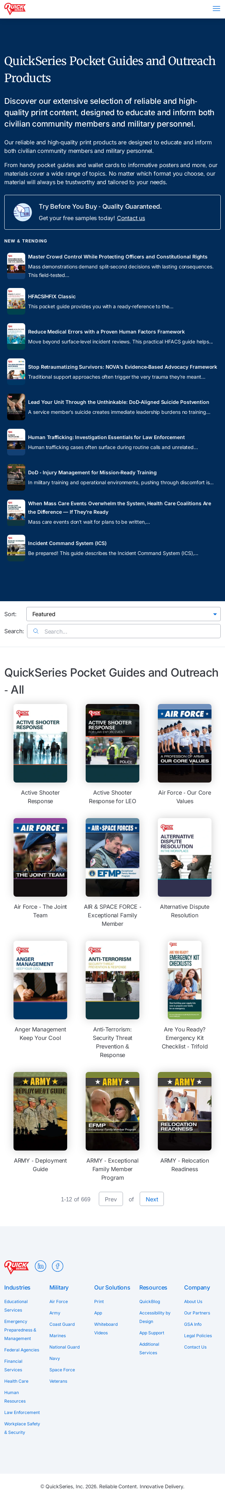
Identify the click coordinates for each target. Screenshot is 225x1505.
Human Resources (15, 1397)
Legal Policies (198, 1335)
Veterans (58, 1381)
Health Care (16, 1381)
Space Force (62, 1369)
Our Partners (197, 1312)
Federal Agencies (21, 1349)
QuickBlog (149, 1301)
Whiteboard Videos (106, 1328)
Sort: (10, 614)
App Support (151, 1332)
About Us (193, 1301)
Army (54, 1312)
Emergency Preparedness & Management (20, 1330)
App (98, 1312)
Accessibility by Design (155, 1317)
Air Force (58, 1301)
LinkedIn (40, 1266)
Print (99, 1301)
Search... (50, 631)
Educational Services (16, 1306)
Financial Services (13, 1365)
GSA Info (193, 1324)
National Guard (64, 1347)
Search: (14, 631)
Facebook (57, 1266)
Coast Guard (62, 1324)
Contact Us (195, 1347)
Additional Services (149, 1348)
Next (152, 1199)
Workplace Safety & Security (22, 1428)
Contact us (131, 218)
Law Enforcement (22, 1412)
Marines (57, 1335)
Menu (216, 8)
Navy (54, 1358)
